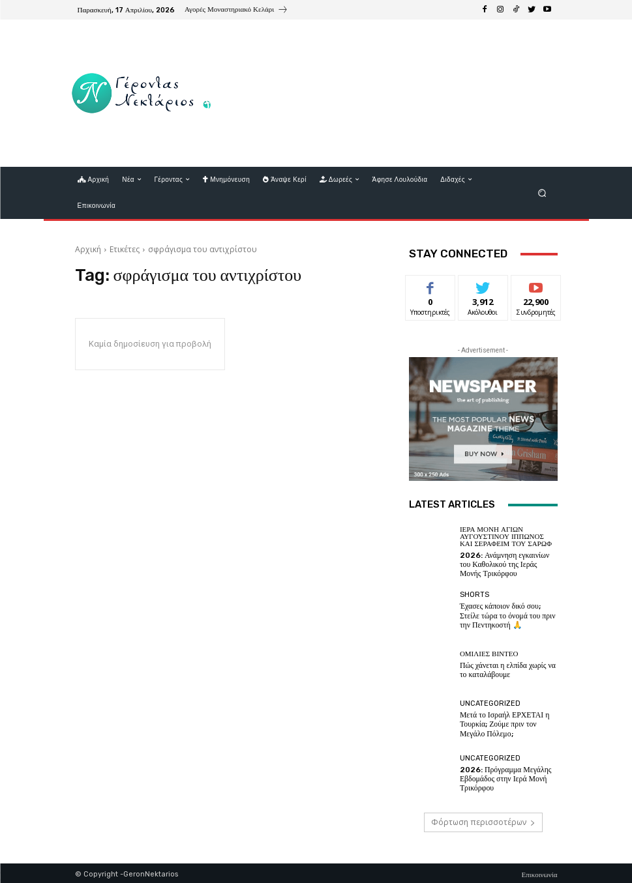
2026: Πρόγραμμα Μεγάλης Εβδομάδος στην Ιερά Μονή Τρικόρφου (502, 776)
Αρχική (88, 249)
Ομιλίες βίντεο (489, 652)
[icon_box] (236, 11)
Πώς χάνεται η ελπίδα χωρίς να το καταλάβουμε (505, 667)
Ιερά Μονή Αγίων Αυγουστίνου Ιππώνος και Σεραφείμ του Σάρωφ (506, 536)
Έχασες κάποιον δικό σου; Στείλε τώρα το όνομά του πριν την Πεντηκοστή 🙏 (508, 613)
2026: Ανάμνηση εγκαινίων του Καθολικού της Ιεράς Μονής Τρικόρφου (507, 563)
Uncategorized (490, 702)
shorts (474, 594)
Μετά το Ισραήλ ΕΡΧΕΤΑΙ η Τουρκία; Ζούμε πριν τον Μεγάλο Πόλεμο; (509, 722)
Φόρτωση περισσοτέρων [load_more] (483, 820)
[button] (541, 192)
